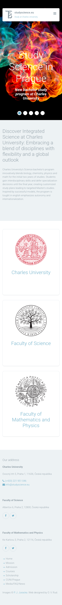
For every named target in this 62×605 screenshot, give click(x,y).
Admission (11, 567)
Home (9, 558)
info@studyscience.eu (15, 484)
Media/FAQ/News (15, 583)
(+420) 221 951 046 (14, 480)
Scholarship (12, 575)
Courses (10, 571)
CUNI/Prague (13, 579)
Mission (10, 562)
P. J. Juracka (20, 592)
